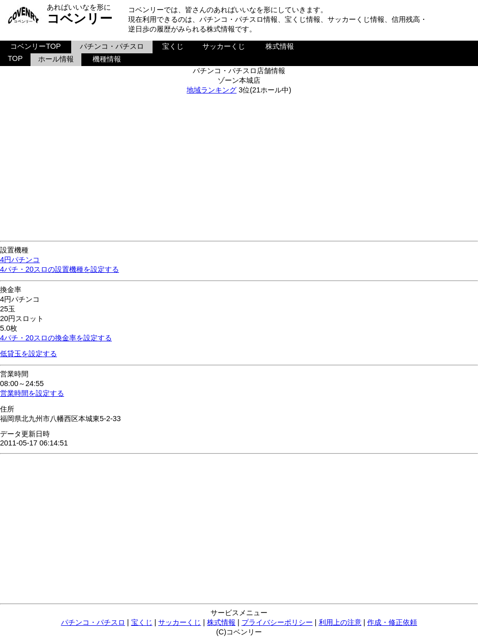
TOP (15, 58)
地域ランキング (211, 90)
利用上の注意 (340, 622)
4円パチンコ (20, 260)
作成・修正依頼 (392, 622)
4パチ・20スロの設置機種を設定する (59, 269)
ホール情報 (56, 59)
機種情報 (107, 59)
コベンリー (79, 18)
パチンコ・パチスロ (112, 46)
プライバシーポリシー (277, 622)
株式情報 (279, 46)
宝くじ (173, 46)
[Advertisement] (239, 166)
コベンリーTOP (35, 46)
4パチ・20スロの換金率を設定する (56, 338)
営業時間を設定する (32, 393)
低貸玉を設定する (28, 353)
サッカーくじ (223, 46)
